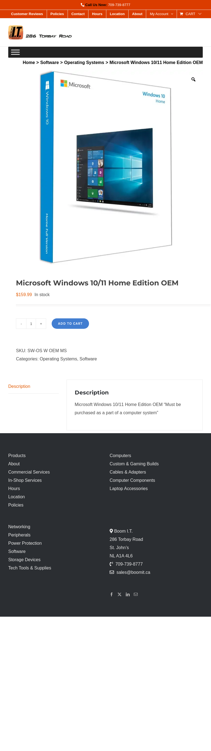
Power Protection (25, 543)
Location (16, 496)
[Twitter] (119, 594)
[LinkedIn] (128, 594)
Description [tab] (19, 386)
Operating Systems (58, 359)
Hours (14, 488)
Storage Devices (24, 559)
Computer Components (132, 480)
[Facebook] (111, 594)
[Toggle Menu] (15, 52)
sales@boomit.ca (133, 572)
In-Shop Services (25, 480)
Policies (15, 505)
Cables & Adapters (128, 472)
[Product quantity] (31, 324)
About (14, 463)
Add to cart (70, 323)
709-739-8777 (119, 5)
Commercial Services (29, 472)
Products (17, 455)
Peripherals (19, 535)
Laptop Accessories (129, 488)
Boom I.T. (123, 531)
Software (88, 359)
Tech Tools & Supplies (29, 568)
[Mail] (136, 594)
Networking (19, 526)
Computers (120, 455)
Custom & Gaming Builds (134, 463)
